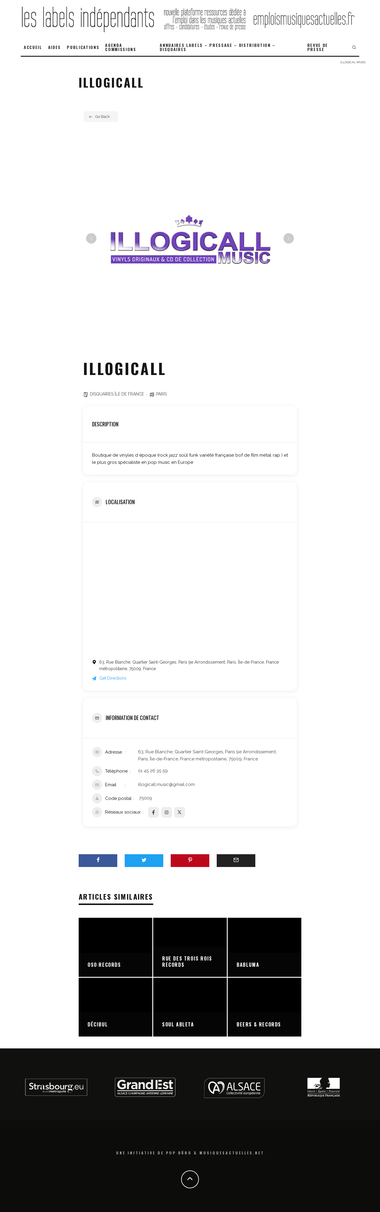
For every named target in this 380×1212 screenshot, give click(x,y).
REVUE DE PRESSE (317, 47)
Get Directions (109, 678)
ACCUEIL (33, 47)
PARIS (161, 394)
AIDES (54, 47)
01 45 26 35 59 (153, 770)
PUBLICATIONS (83, 47)
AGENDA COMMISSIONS (120, 47)
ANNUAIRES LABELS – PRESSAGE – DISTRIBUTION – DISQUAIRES (218, 47)
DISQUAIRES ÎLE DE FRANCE (117, 394)
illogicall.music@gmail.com (166, 784)
